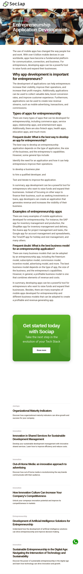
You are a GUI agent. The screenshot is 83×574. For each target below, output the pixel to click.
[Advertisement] (41, 385)
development (18, 21)
